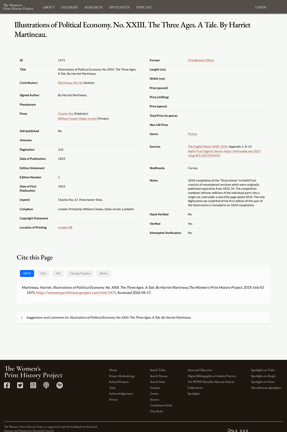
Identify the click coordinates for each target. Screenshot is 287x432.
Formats (155, 388)
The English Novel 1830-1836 (207, 146)
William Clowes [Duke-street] (77, 118)
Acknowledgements (121, 393)
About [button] (49, 7)
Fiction (192, 134)
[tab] (80, 273)
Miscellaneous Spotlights (266, 388)
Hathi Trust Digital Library (205, 151)
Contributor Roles (161, 405)
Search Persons (158, 376)
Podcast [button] (144, 7)
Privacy (113, 399)
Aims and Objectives (200, 370)
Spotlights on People (263, 376)
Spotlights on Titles (263, 370)
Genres (154, 393)
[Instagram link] (33, 387)
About (113, 370)
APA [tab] (58, 273)
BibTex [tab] (104, 273)
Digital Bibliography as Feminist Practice (212, 376)
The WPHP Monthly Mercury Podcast (211, 382)
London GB (65, 227)
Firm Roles (156, 411)
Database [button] (69, 7)
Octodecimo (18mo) (201, 60)
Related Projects (119, 382)
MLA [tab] (43, 273)
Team (112, 388)
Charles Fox (65, 113)
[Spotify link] (59, 387)
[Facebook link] (7, 387)
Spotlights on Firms (262, 382)
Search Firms (157, 382)
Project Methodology (122, 376)
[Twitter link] (20, 387)
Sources (154, 399)
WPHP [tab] (27, 273)
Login (260, 7)
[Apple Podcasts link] (46, 387)
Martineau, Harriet (70, 82)
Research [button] (94, 7)
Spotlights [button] (119, 7)
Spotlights (194, 393)
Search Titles (157, 370)
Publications (195, 388)
